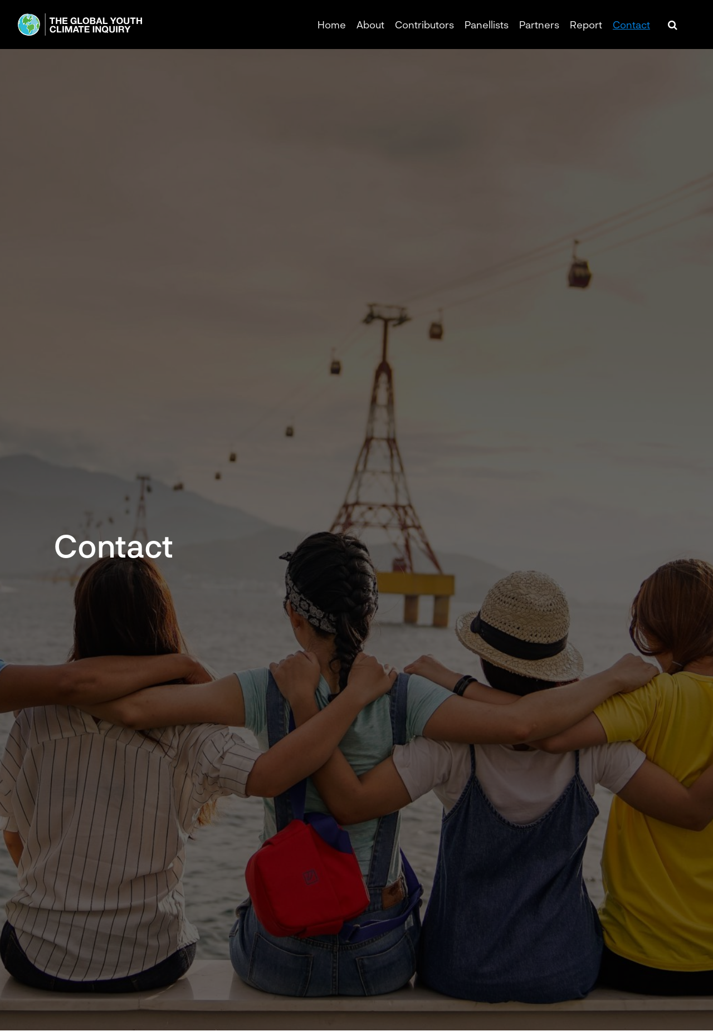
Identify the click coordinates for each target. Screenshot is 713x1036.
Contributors (424, 24)
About (370, 24)
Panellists (487, 24)
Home (332, 24)
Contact (631, 24)
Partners (539, 24)
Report (586, 24)
